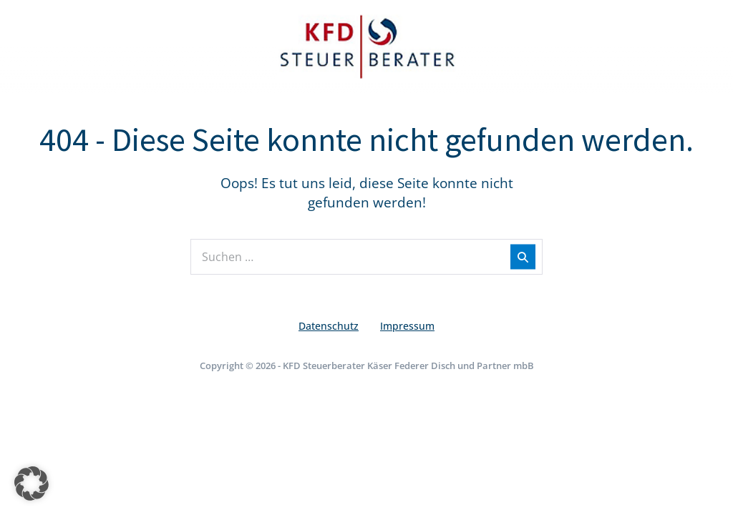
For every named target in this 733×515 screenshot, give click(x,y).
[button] (31, 483)
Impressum (407, 326)
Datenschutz (328, 326)
